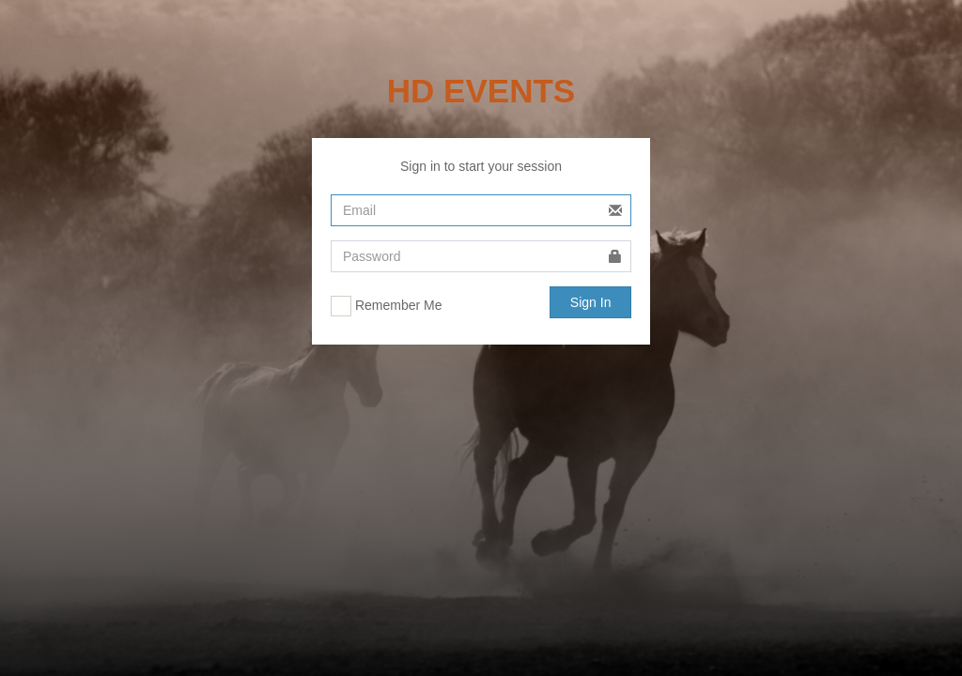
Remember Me (386, 306)
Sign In (591, 302)
